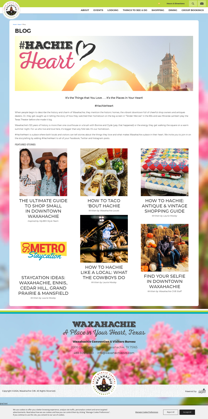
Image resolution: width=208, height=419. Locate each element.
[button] (104, 64)
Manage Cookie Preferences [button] (146, 412)
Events (98, 10)
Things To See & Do (135, 10)
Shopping (158, 10)
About (85, 10)
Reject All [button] (170, 412)
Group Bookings (193, 10)
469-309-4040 (84, 353)
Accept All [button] (187, 412)
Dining (173, 10)
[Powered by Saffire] (202, 391)
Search (193, 3)
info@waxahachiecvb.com (115, 353)
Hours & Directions (176, 3)
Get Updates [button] (202, 3)
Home (14, 24)
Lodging (112, 10)
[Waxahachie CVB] (11, 10)
